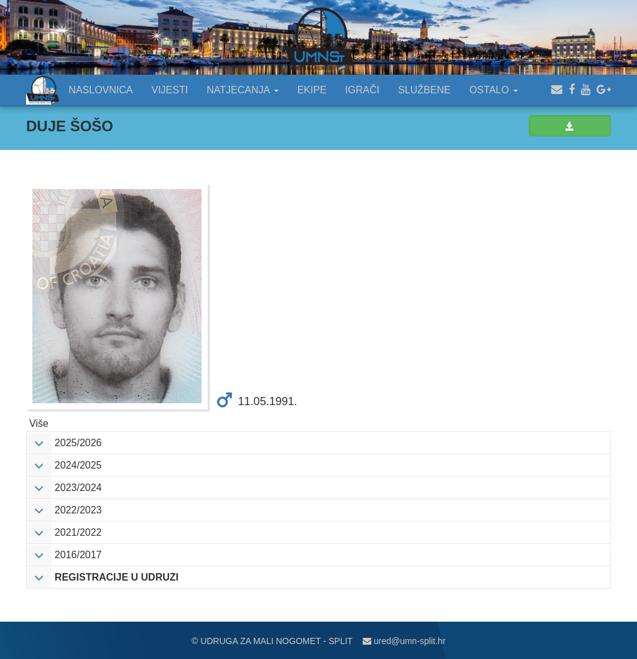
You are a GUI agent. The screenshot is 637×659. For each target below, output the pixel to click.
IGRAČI (362, 90)
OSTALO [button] (493, 90)
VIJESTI (170, 90)
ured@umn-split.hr (404, 641)
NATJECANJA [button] (243, 90)
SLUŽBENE (424, 90)
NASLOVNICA (100, 90)
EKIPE (312, 90)
